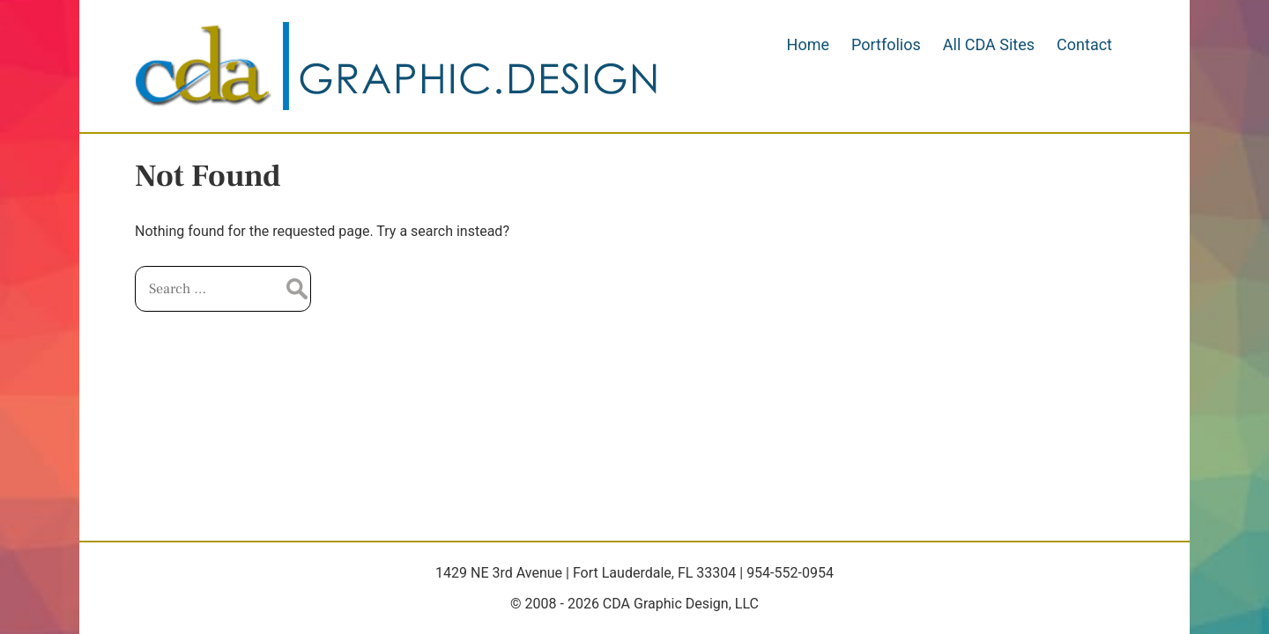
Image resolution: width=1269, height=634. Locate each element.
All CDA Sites (989, 44)
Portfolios (886, 44)
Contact (1084, 44)
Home (808, 44)
